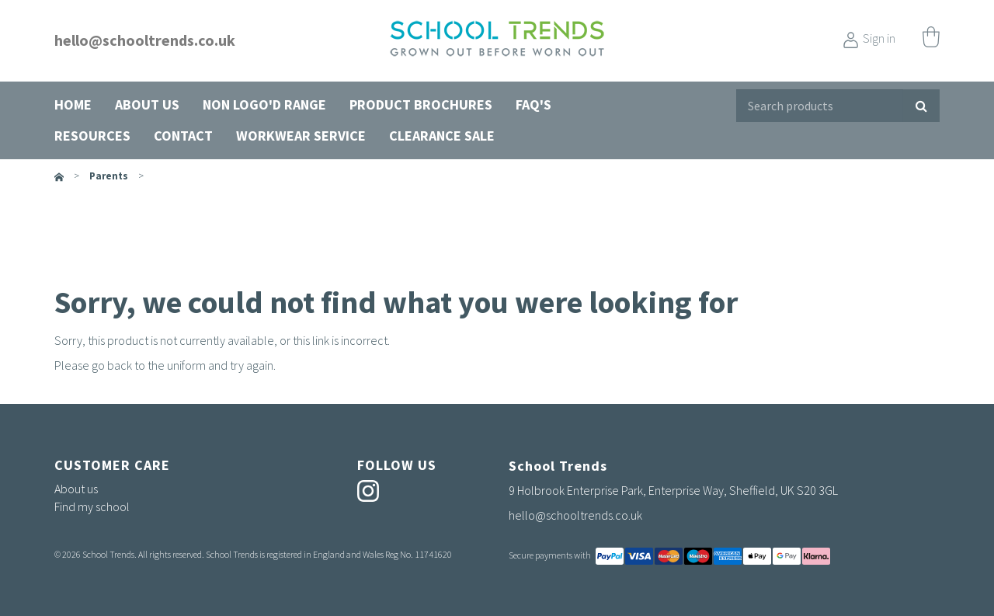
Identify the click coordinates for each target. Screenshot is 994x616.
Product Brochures (420, 104)
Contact (183, 135)
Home (73, 104)
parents (108, 176)
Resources (92, 135)
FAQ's (533, 104)
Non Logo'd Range (264, 104)
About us (147, 104)
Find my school (92, 506)
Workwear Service (301, 135)
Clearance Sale (442, 135)
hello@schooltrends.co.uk (144, 40)
